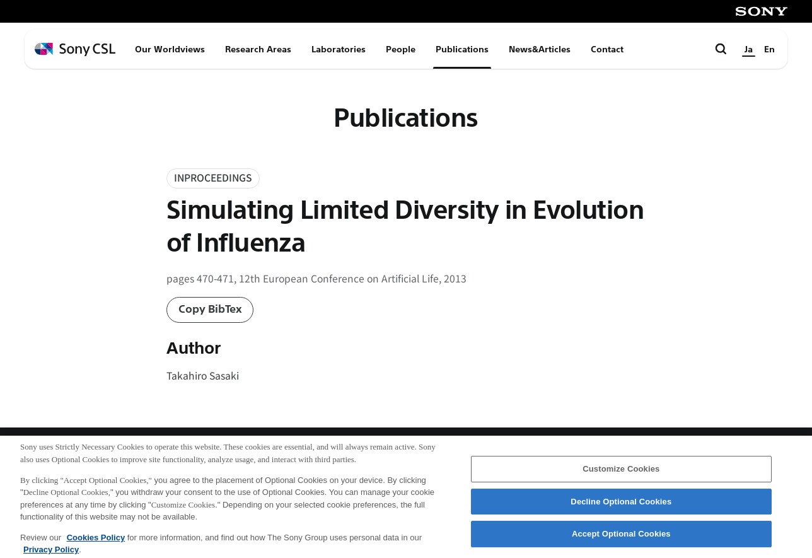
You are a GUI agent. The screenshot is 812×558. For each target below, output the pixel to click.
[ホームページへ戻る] (75, 49)
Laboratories (338, 49)
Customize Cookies (621, 473)
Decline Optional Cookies (621, 506)
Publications (462, 49)
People (400, 49)
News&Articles (540, 49)
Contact (607, 49)
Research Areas (258, 49)
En (769, 49)
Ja (749, 49)
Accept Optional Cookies (621, 538)
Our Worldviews (170, 49)
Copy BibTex (210, 309)
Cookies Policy (96, 542)
